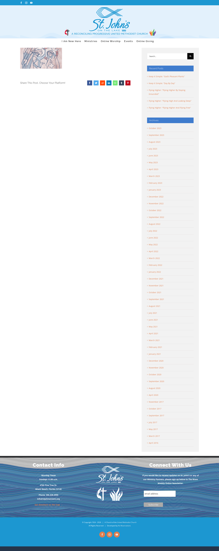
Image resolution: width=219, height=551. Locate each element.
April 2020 (153, 395)
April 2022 (153, 251)
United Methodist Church (126, 522)
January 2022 (155, 272)
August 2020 (154, 388)
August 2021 (154, 306)
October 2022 (155, 210)
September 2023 (156, 135)
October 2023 (155, 128)
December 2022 (156, 196)
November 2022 (156, 203)
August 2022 (154, 224)
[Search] (190, 56)
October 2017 (155, 408)
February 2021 (155, 347)
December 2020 (156, 360)
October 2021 (155, 292)
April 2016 (153, 443)
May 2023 (153, 162)
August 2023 (154, 142)
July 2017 (153, 422)
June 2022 (153, 237)
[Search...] (167, 56)
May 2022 (153, 244)
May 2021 (153, 326)
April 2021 (153, 333)
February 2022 (155, 265)
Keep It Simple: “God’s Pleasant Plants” (167, 76)
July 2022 (153, 231)
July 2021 (153, 313)
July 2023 (153, 148)
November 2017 (156, 402)
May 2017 (153, 429)
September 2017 (156, 415)
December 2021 (156, 278)
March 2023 (154, 176)
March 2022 (154, 258)
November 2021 (156, 285)
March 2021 (154, 340)
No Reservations (124, 525)
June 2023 (153, 155)
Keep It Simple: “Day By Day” (162, 83)
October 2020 (155, 374)
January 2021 (155, 354)
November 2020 (156, 367)
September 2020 (156, 381)
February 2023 (155, 183)
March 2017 (154, 436)
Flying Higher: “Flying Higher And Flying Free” (170, 107)
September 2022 (156, 217)
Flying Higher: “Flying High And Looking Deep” (170, 101)
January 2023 (155, 189)
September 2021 (156, 299)
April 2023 (153, 169)
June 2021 (153, 319)
